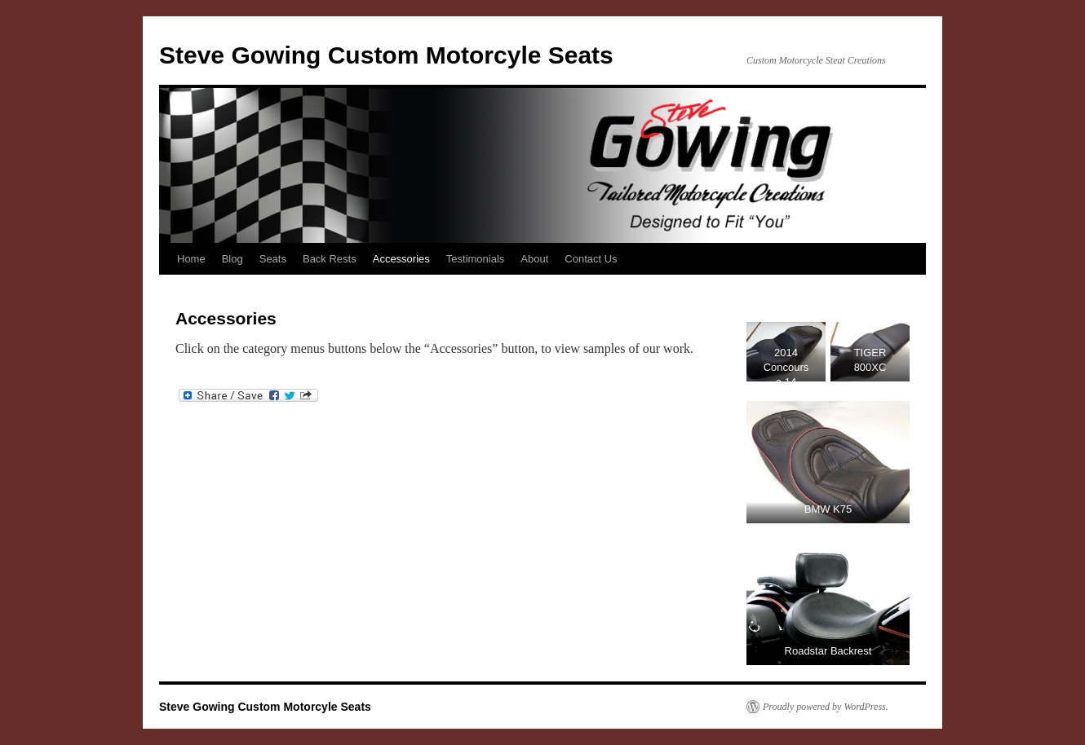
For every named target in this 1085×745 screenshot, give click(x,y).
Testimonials (475, 259)
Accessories (401, 259)
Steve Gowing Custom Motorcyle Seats (386, 55)
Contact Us (591, 259)
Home (191, 259)
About (534, 259)
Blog (232, 259)
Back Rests (329, 259)
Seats (272, 259)
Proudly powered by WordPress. (825, 706)
